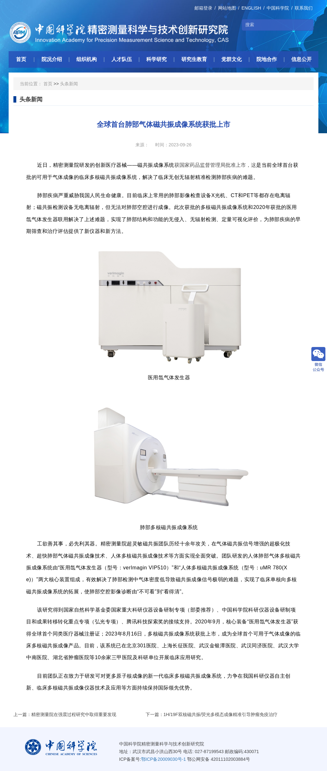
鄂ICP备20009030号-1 (163, 759)
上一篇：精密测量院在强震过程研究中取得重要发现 (64, 714)
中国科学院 (278, 8)
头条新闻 (69, 83)
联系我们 (304, 8)
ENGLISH (251, 8)
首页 (47, 83)
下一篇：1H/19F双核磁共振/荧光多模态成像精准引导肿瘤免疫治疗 (212, 714)
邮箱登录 (203, 8)
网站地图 (227, 8)
